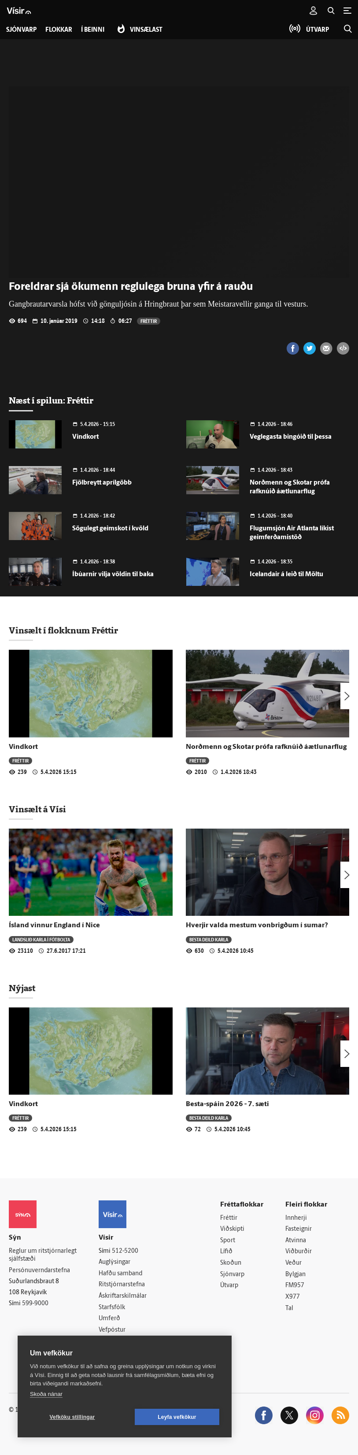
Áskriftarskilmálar (123, 1296)
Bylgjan (295, 1274)
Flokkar (58, 30)
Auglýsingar (114, 1262)
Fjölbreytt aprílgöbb (102, 483)
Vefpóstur (112, 1330)
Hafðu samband (120, 1273)
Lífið (226, 1251)
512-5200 (125, 1251)
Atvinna (295, 1240)
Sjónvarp (232, 1274)
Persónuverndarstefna (39, 1270)
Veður (293, 1263)
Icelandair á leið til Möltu (286, 574)
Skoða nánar (46, 1394)
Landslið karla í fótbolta (41, 939)
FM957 (294, 1285)
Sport (227, 1240)
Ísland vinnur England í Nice (54, 925)
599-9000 (35, 1303)
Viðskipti (232, 1229)
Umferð (109, 1318)
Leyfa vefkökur (177, 1417)
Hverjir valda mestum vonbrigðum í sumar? (257, 925)
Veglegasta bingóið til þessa (291, 437)
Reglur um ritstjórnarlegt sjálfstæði (43, 1255)
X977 (292, 1297)
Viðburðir (298, 1251)
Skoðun (230, 1263)
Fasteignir (298, 1229)
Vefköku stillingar (72, 1417)
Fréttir (148, 321)
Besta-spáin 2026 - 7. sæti (227, 1104)
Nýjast (22, 988)
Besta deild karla (208, 939)
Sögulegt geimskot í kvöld (110, 529)
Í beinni (92, 30)
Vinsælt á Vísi (37, 809)
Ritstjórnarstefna (122, 1284)
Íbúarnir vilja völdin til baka (113, 574)
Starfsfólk (112, 1307)
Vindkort (85, 437)
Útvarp (229, 1285)
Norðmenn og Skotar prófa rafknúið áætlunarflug (266, 747)
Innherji (296, 1218)
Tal (289, 1308)
